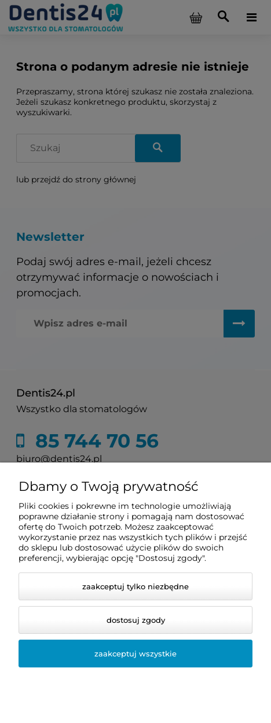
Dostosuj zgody (136, 620)
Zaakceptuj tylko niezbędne (135, 586)
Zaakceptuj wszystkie (135, 653)
